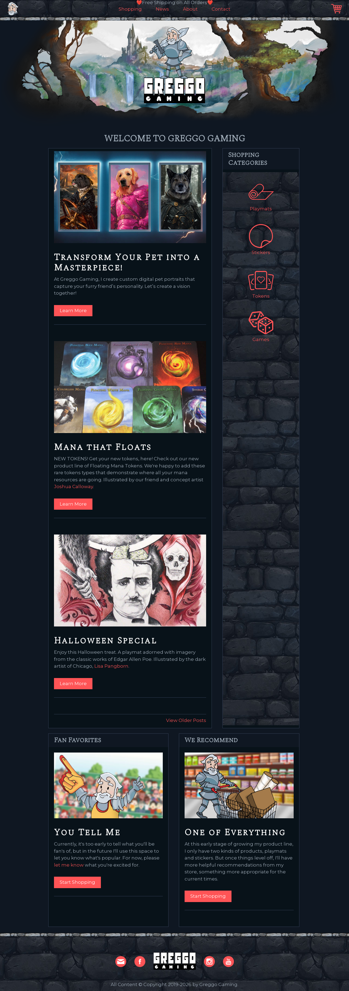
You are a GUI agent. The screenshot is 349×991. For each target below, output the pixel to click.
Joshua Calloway (73, 486)
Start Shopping (77, 882)
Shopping (130, 9)
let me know (69, 865)
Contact (221, 9)
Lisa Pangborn (111, 666)
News (162, 9)
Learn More (73, 310)
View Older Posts (186, 720)
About (190, 9)
